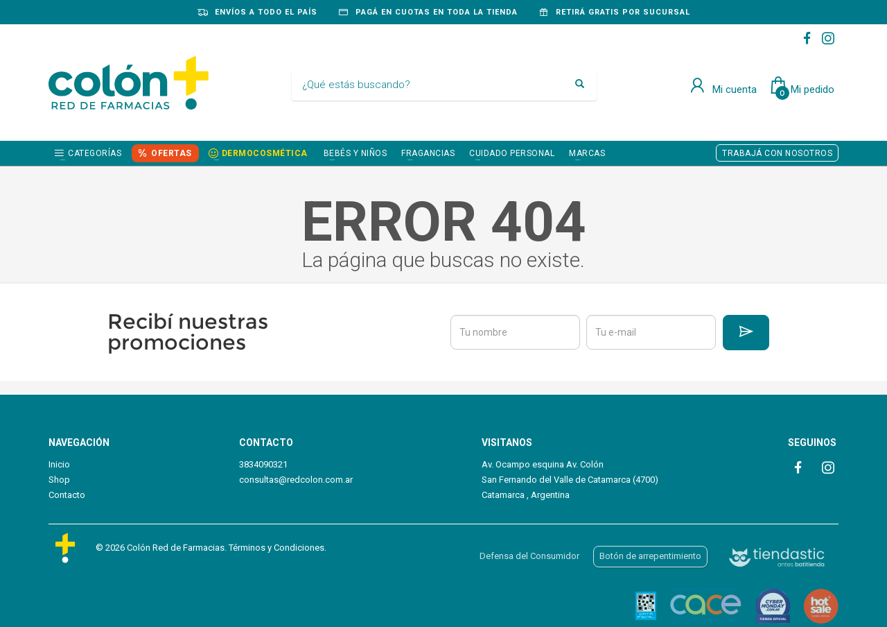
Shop (59, 479)
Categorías (94, 153)
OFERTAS (171, 153)
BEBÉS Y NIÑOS (355, 153)
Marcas (587, 153)
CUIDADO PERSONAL (511, 153)
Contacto (67, 495)
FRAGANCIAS (428, 153)
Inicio (59, 464)
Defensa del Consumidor (529, 556)
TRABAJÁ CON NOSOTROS (777, 153)
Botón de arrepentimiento (650, 556)
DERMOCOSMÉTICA (265, 153)
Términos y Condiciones (276, 547)
